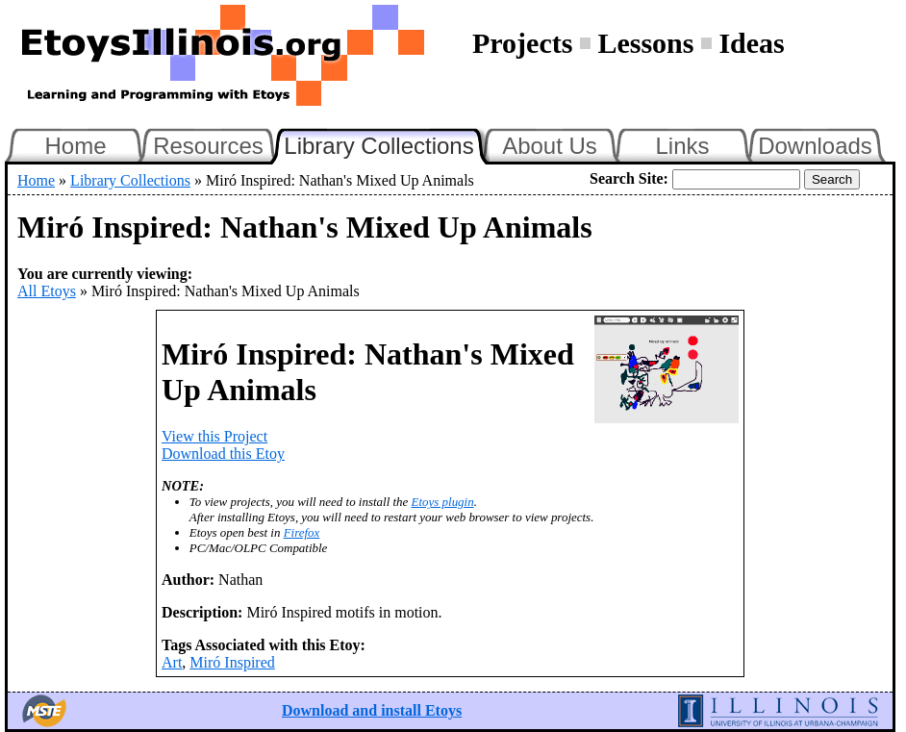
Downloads (815, 146)
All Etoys (46, 291)
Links (682, 146)
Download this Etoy (223, 453)
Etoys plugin (443, 501)
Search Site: (629, 178)
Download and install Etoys (372, 710)
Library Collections (387, 143)
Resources (208, 146)
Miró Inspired (231, 662)
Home (75, 146)
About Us (549, 146)
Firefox (302, 532)
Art (172, 662)
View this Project (214, 436)
